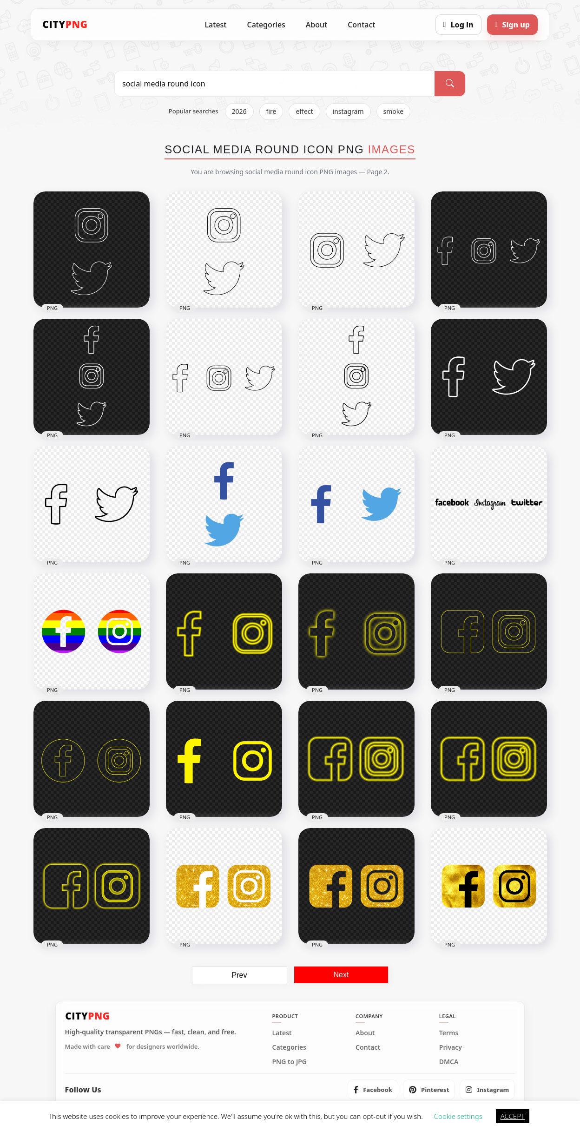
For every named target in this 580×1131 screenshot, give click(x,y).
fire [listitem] (271, 111)
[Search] (450, 83)
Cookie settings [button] (458, 1116)
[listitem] (373, 1089)
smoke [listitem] (393, 111)
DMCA (449, 1062)
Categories (266, 25)
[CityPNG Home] (65, 24)
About (316, 25)
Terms (449, 1033)
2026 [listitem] (239, 111)
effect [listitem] (304, 111)
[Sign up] (512, 24)
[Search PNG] (275, 83)
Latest (216, 25)
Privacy (450, 1047)
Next (341, 975)
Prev (239, 975)
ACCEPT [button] (513, 1116)
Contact (361, 25)
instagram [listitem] (348, 111)
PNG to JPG (289, 1062)
